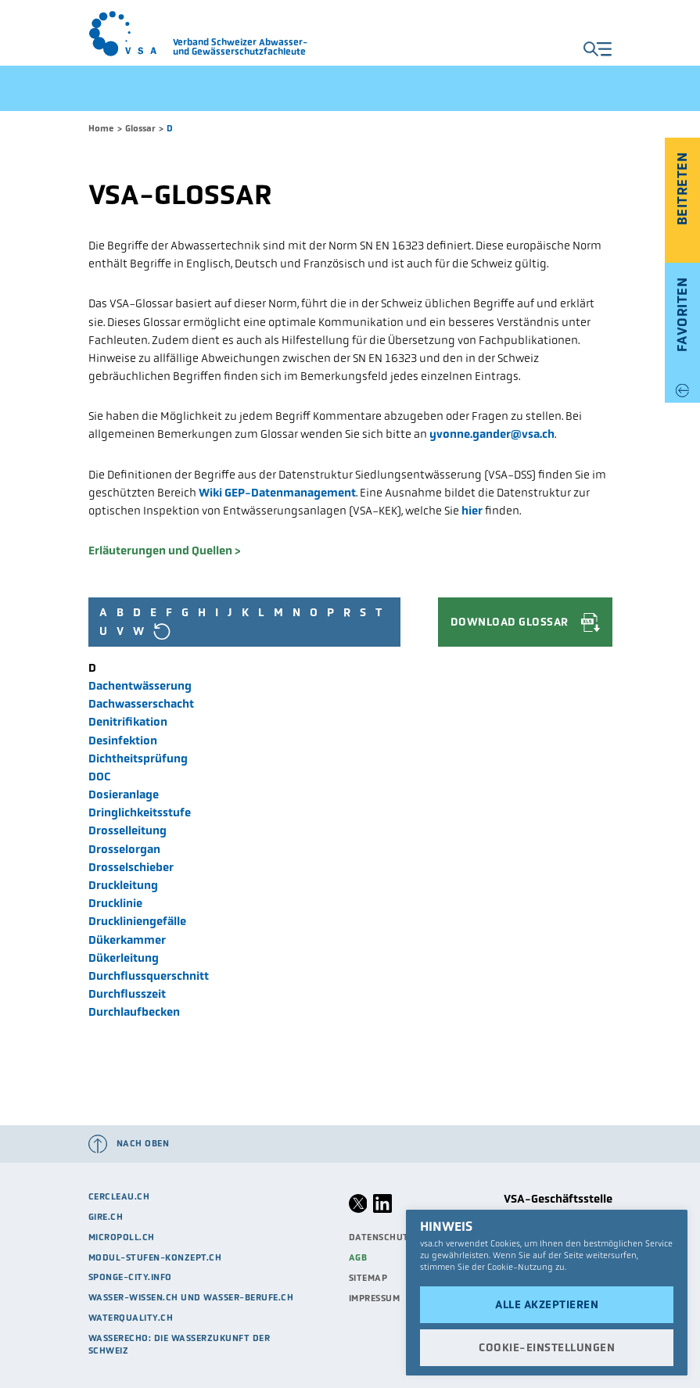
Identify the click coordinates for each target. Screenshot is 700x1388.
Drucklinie (115, 903)
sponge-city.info (130, 1276)
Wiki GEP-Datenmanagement (277, 493)
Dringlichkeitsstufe (139, 812)
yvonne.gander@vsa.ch (492, 434)
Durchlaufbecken (134, 1012)
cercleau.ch (119, 1196)
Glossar (140, 128)
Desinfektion (122, 740)
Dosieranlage (123, 794)
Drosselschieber (131, 867)
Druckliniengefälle (137, 921)
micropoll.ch (121, 1237)
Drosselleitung (127, 830)
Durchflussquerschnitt (148, 976)
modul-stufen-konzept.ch (155, 1257)
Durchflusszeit (127, 994)
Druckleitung (123, 885)
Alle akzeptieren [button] (546, 1304)
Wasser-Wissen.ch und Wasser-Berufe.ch (191, 1297)
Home (101, 128)
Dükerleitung (123, 958)
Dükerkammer (127, 940)
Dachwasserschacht (141, 704)
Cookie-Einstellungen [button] (547, 1347)
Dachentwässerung (140, 686)
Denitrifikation (127, 722)
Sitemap (368, 1277)
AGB (358, 1257)
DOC (99, 776)
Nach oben (143, 1143)
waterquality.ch (131, 1317)
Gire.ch (106, 1216)
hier (472, 511)
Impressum (374, 1298)
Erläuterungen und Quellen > (164, 550)
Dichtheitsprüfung (138, 758)
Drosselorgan (124, 849)
